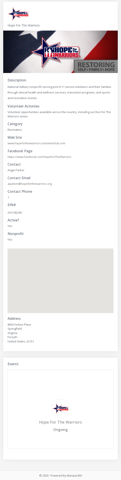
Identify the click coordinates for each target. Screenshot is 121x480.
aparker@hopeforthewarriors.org (30, 184)
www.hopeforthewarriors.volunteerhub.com (36, 143)
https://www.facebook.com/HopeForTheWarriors (39, 157)
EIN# (12, 205)
